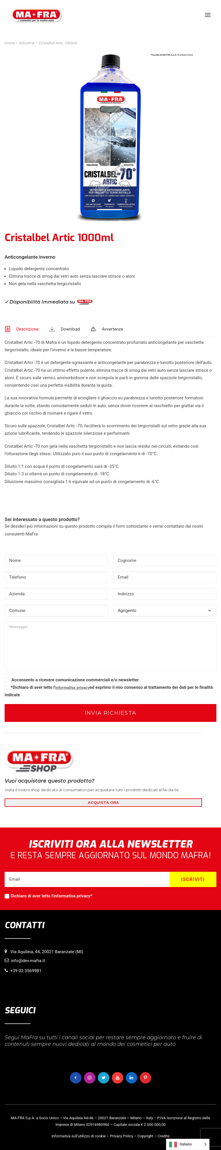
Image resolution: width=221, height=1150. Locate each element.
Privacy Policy (121, 1136)
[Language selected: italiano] (187, 1144)
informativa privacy (72, 687)
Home (10, 43)
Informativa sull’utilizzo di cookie (79, 1136)
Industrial (27, 43)
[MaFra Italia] (36, 15)
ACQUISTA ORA (103, 802)
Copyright (145, 1136)
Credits (163, 1136)
